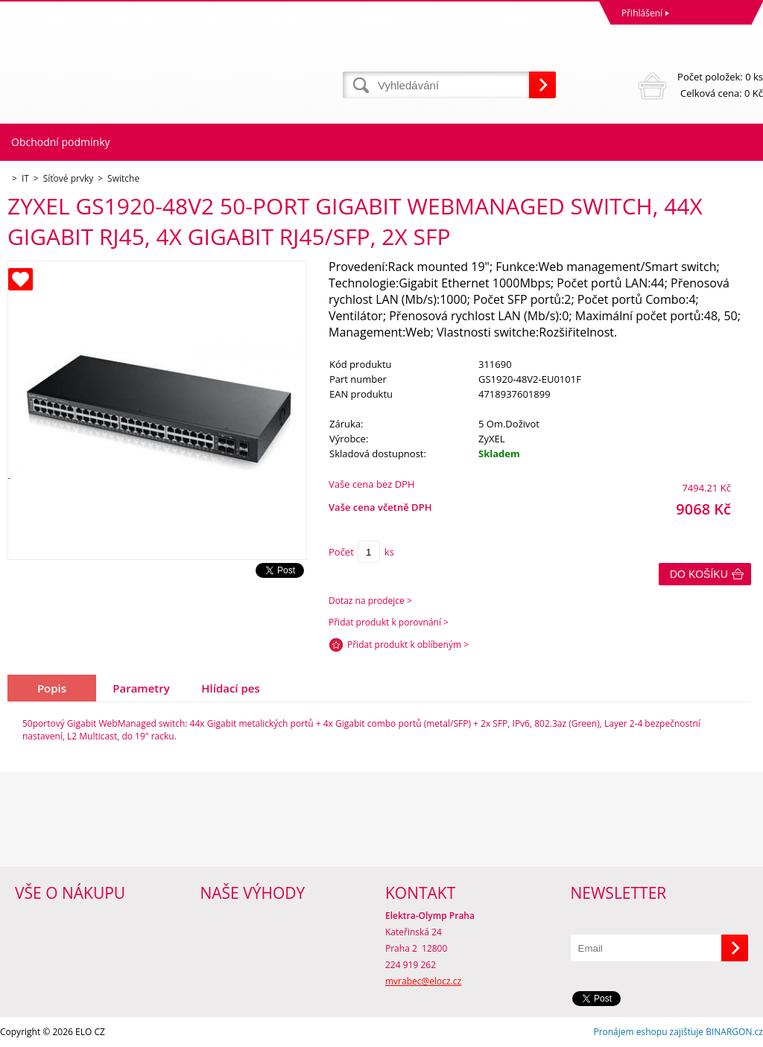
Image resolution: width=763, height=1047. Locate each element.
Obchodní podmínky (60, 142)
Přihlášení (641, 13)
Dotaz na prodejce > (370, 600)
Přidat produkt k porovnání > (389, 622)
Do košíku (699, 574)
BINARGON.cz (734, 1031)
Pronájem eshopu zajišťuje (648, 1031)
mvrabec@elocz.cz (423, 981)
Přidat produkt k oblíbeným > (408, 644)
